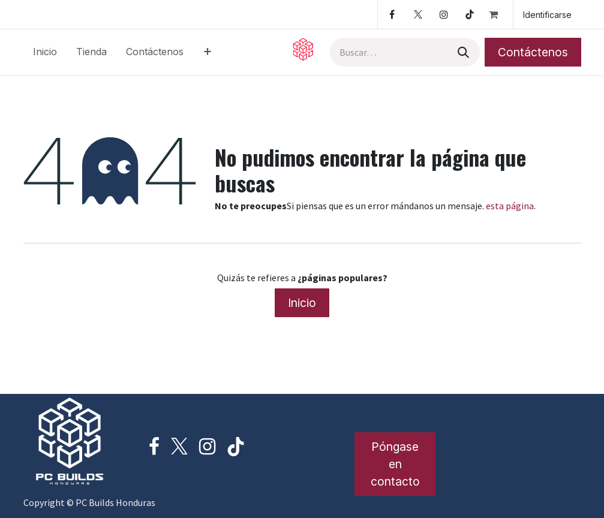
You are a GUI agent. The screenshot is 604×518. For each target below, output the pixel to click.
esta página (510, 206)
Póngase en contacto (395, 464)
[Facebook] (392, 14)
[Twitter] (418, 14)
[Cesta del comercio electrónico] (498, 14)
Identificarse (547, 15)
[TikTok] (470, 14)
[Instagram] (444, 14)
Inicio (302, 303)
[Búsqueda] (462, 52)
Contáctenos (533, 52)
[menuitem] (45, 51)
